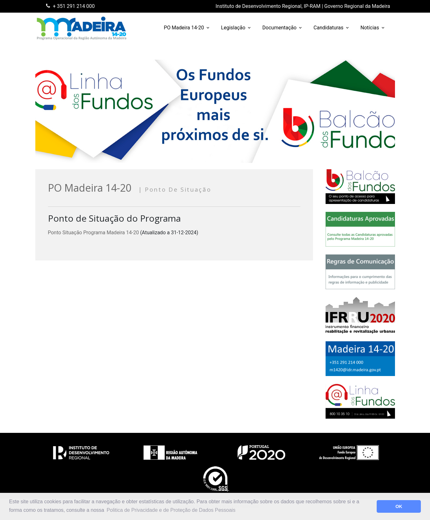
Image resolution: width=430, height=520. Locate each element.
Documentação (279, 28)
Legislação (233, 28)
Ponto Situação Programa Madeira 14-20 (93, 233)
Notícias (370, 28)
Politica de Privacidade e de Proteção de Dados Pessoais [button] (171, 510)
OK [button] (398, 506)
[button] (370, 506)
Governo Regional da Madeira (357, 6)
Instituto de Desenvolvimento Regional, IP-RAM (268, 6)
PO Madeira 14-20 (184, 28)
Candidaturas (329, 28)
